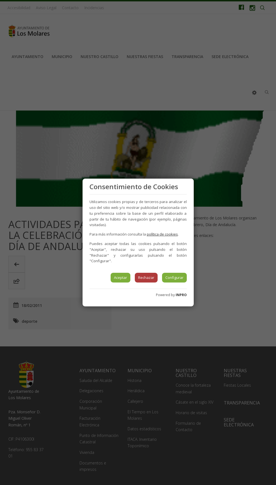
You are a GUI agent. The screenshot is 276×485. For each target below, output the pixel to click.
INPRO (181, 294)
